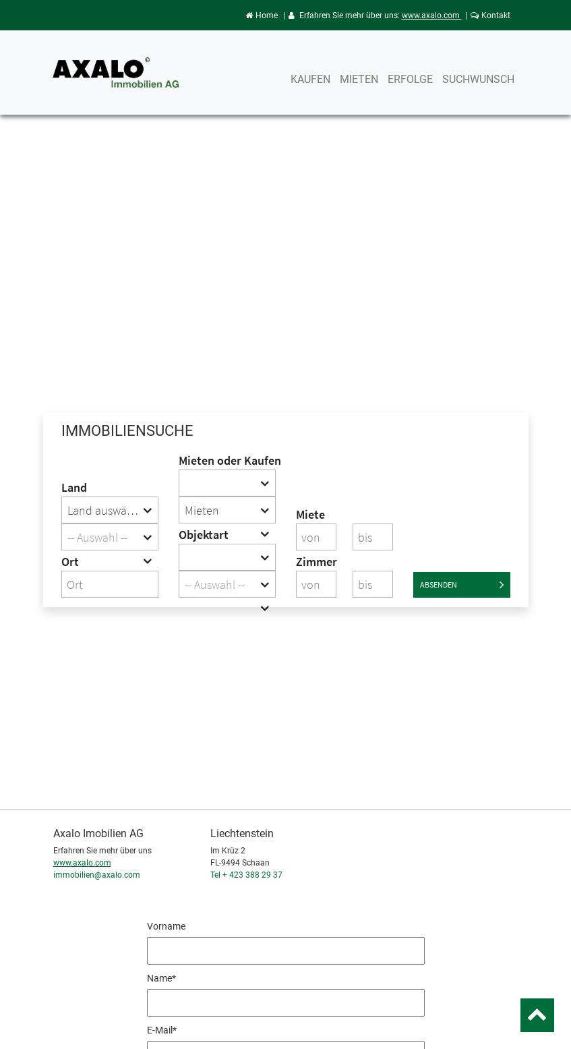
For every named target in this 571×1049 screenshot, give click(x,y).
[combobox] (109, 510)
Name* (161, 978)
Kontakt (490, 15)
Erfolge (410, 79)
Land (74, 487)
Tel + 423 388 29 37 (246, 875)
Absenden (462, 585)
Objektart (204, 534)
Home (261, 15)
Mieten (359, 79)
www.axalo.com (432, 15)
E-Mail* (162, 1030)
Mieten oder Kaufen (227, 460)
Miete (310, 514)
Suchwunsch (478, 79)
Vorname (166, 926)
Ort (70, 561)
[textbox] (110, 537)
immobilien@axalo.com (96, 875)
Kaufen (310, 79)
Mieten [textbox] (202, 510)
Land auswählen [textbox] (108, 510)
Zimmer (316, 561)
